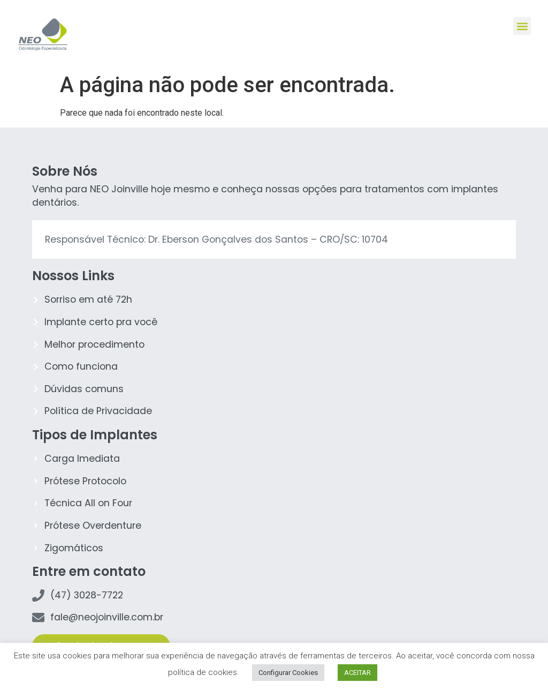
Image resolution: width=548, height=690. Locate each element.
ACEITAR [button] (357, 673)
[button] (522, 26)
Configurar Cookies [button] (288, 673)
